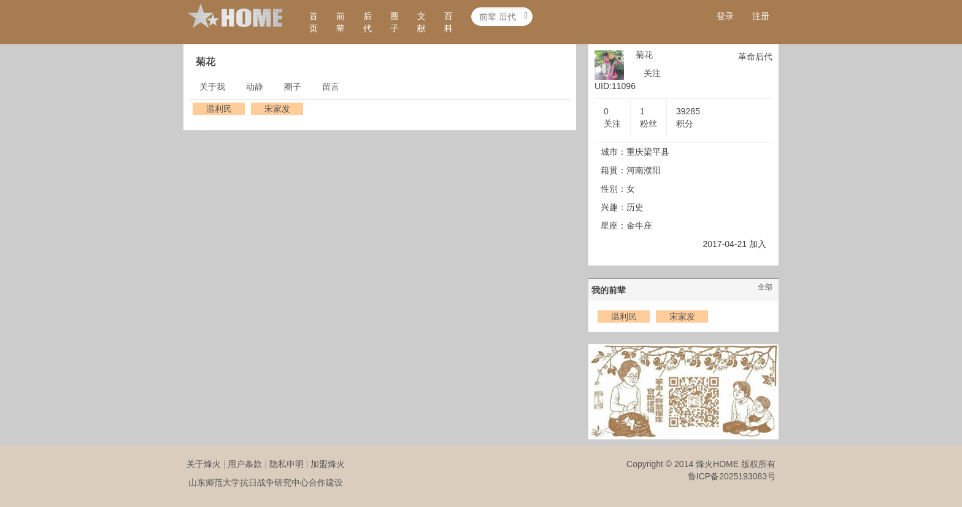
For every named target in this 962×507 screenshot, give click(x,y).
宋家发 (277, 109)
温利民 (219, 109)
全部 (765, 287)
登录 (725, 16)
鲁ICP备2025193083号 (731, 476)
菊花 (644, 55)
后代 (367, 22)
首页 (313, 22)
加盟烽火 (327, 464)
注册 (760, 16)
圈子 (394, 22)
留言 (330, 87)
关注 (652, 73)
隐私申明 (286, 464)
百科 (448, 22)
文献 (421, 22)
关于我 (212, 87)
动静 (254, 87)
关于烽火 (204, 464)
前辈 (340, 22)
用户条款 (245, 464)
